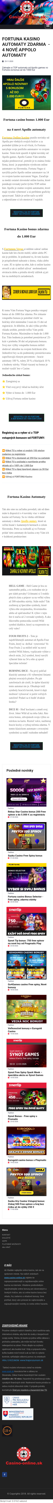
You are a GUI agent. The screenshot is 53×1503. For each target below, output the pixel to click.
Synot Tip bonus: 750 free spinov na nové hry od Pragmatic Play (26, 942)
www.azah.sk (8, 1371)
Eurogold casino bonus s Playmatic (27, 1160)
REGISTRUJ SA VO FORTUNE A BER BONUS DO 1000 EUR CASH (26, 418)
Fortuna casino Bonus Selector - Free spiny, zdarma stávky (25, 898)
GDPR (4, 1241)
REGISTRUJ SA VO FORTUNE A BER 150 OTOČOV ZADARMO (26, 213)
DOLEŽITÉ (6, 1238)
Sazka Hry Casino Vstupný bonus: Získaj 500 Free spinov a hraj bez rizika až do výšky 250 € (26, 1204)
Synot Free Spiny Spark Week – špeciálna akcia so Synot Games (25, 1074)
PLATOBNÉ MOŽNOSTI (11, 1244)
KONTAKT (6, 1235)
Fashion (11, 808)
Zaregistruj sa (13, 381)
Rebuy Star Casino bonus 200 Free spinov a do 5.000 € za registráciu (27, 813)
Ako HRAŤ (6, 1247)
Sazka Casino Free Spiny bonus (25, 855)
